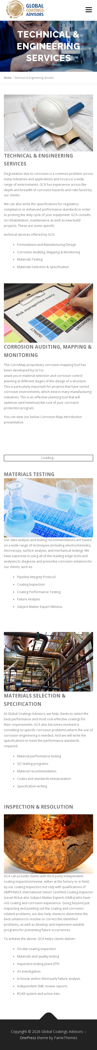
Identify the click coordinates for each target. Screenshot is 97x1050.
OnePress (28, 1037)
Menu (88, 10)
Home (7, 78)
